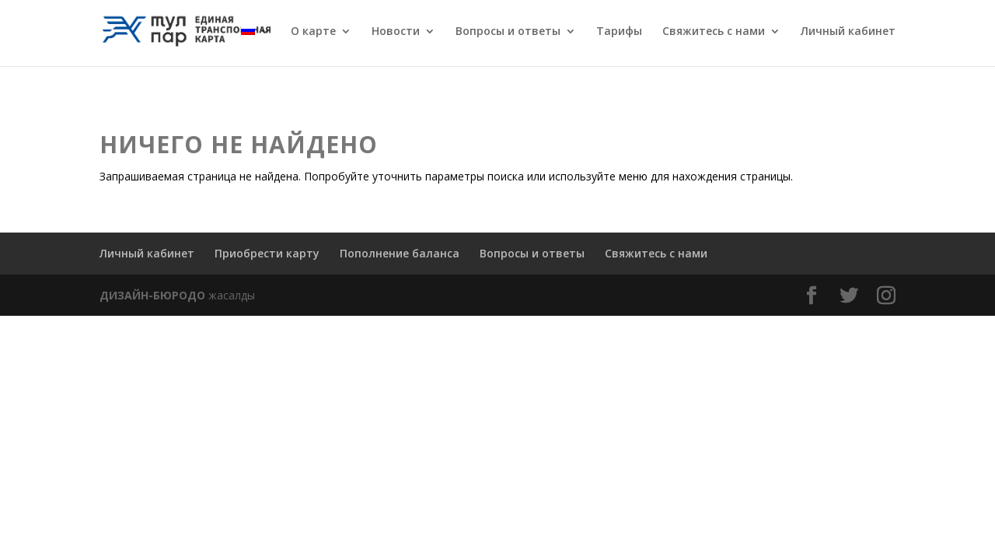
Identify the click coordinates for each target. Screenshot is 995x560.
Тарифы (619, 32)
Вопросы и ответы (508, 32)
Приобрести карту (267, 253)
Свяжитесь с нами (713, 32)
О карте (313, 32)
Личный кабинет (848, 32)
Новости (396, 32)
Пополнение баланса (399, 253)
